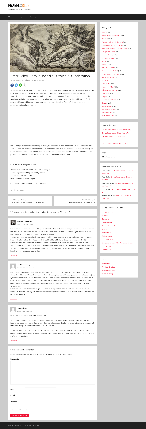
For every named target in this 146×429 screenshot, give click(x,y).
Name (13, 389)
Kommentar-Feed (108, 270)
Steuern (104, 103)
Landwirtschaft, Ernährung (111, 74)
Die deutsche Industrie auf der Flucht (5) (116, 130)
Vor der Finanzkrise (108, 109)
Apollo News (106, 233)
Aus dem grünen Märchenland (112, 42)
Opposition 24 (107, 246)
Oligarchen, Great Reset (110, 90)
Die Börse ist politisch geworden (113, 136)
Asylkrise (105, 39)
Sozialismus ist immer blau (111, 140)
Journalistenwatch (108, 226)
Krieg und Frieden (18, 190)
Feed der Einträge (108, 267)
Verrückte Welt (107, 106)
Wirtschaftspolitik (108, 116)
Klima (104, 61)
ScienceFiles (106, 250)
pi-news (105, 216)
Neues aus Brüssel (108, 87)
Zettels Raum (107, 236)
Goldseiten (106, 219)
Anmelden (106, 264)
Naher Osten (106, 84)
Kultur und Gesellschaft (110, 71)
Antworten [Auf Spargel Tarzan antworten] (13, 255)
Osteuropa (105, 93)
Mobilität (105, 80)
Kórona (104, 64)
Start (10, 17)
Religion (104, 96)
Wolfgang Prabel (39, 80)
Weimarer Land (107, 113)
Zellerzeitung (107, 222)
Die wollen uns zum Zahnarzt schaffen (116, 133)
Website (13, 401)
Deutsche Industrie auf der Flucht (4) (115, 143)
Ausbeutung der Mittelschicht (112, 45)
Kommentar (15, 359)
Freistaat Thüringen (108, 55)
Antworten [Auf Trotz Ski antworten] (13, 340)
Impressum (21, 17)
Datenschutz (34, 17)
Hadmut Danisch (108, 239)
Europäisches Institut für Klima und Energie (117, 243)
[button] (12, 85)
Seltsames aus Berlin (109, 100)
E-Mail (13, 395)
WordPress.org (107, 274)
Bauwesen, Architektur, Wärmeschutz (115, 48)
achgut (104, 229)
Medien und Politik (108, 77)
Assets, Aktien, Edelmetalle (111, 36)
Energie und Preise (108, 52)
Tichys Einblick (107, 212)
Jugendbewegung (108, 58)
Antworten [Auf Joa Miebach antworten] (13, 299)
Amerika (105, 32)
